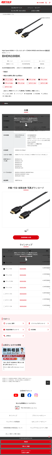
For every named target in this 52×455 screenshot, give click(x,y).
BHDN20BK (23, 275)
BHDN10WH (23, 306)
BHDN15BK (23, 281)
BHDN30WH (23, 294)
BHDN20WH (23, 300)
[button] (26, 237)
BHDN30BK (23, 269)
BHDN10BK (23, 287)
